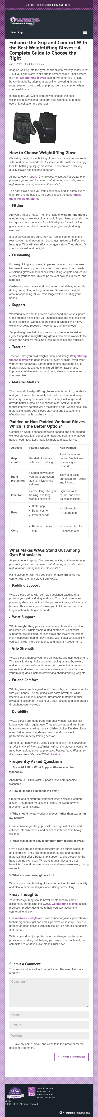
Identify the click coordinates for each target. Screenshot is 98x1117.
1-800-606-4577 (61, 4)
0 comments (37, 64)
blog (26, 64)
